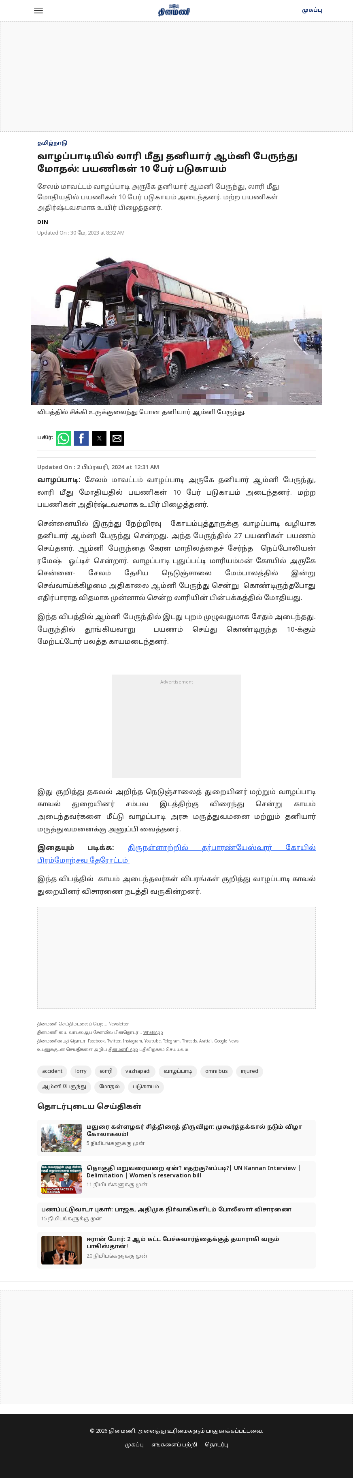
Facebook (96, 1041)
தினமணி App (123, 1050)
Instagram (132, 1041)
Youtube (153, 1041)
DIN (42, 222)
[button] (38, 10)
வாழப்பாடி (178, 1071)
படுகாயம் (146, 1087)
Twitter (114, 1041)
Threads (189, 1041)
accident (52, 1071)
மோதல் (109, 1087)
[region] (176, 76)
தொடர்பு (216, 1445)
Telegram (171, 1041)
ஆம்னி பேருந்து (64, 1087)
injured (249, 1071)
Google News (226, 1041)
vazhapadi (138, 1071)
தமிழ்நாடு (52, 143)
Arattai (205, 1041)
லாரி (106, 1071)
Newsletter (118, 1024)
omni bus (216, 1071)
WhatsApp (153, 1033)
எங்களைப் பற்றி (174, 1445)
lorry (81, 1071)
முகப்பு (312, 10)
